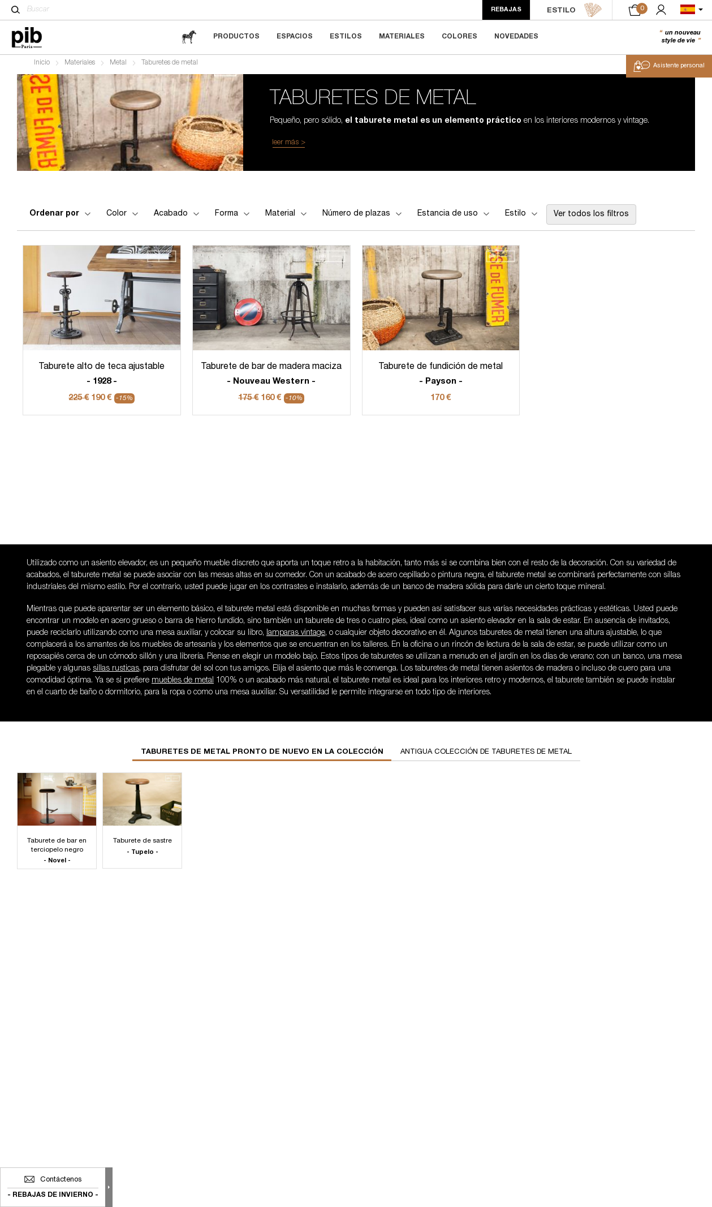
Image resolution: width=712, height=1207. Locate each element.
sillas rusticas (116, 672)
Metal (118, 65)
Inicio (42, 65)
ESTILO (574, 10)
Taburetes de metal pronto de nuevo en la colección (262, 755)
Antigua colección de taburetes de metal (486, 755)
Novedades (516, 36)
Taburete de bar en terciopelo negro (57, 854)
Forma (233, 217)
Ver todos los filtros (591, 217)
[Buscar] (15, 10)
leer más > (288, 145)
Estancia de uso (454, 217)
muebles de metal (183, 684)
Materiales (402, 36)
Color (123, 217)
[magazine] (189, 37)
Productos (236, 36)
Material (287, 217)
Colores (459, 36)
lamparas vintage (295, 637)
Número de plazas (363, 217)
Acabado (177, 217)
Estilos (346, 36)
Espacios (295, 36)
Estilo (522, 217)
